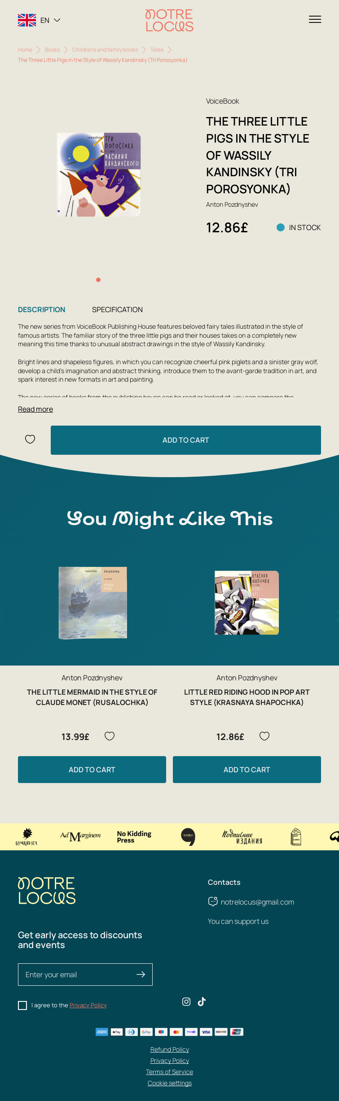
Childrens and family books (105, 49)
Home (25, 49)
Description (41, 309)
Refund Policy (169, 1049)
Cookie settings (170, 1083)
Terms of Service (169, 1071)
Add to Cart (186, 440)
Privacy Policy (88, 1005)
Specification (117, 309)
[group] (98, 175)
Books (52, 49)
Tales (156, 49)
